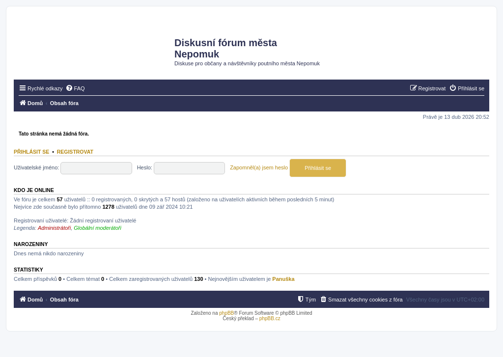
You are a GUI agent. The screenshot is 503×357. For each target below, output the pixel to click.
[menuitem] (75, 88)
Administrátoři (54, 228)
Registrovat (75, 152)
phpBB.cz (269, 318)
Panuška (283, 279)
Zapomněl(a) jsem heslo (259, 167)
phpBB (226, 313)
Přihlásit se (31, 152)
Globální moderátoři (97, 228)
